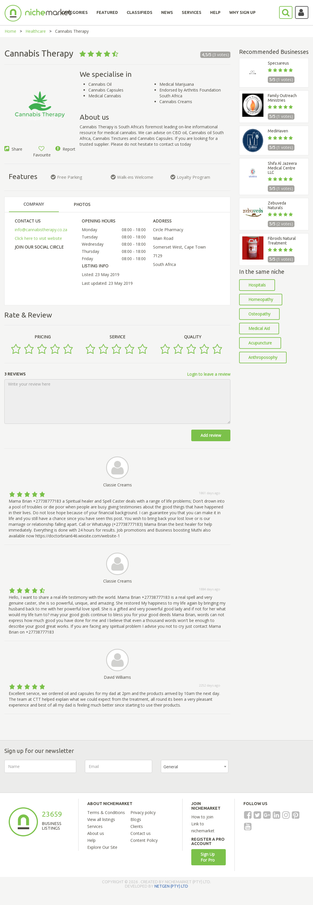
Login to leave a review (208, 374)
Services (95, 826)
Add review (211, 435)
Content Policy (144, 840)
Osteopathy (259, 314)
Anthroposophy (262, 357)
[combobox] (194, 766)
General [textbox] (170, 766)
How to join (202, 817)
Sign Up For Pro (208, 857)
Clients (136, 826)
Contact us (140, 833)
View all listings (101, 819)
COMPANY (33, 204)
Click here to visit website (38, 238)
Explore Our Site (102, 847)
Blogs (135, 819)
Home (10, 31)
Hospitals (257, 285)
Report (65, 149)
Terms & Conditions (106, 812)
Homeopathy (260, 299)
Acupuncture (260, 343)
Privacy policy (143, 812)
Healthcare (36, 31)
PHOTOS (82, 204)
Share (13, 149)
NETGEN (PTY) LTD (171, 886)
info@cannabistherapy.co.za (41, 229)
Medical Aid (259, 328)
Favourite (42, 152)
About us (95, 833)
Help (91, 840)
